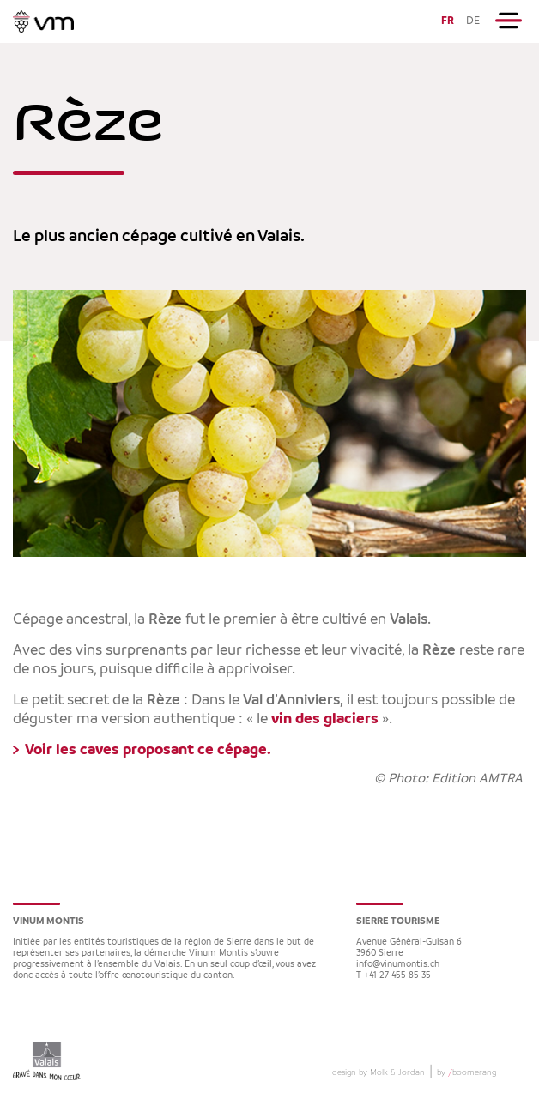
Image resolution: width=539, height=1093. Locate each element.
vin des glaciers (325, 719)
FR (447, 21)
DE (473, 21)
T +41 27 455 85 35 (393, 976)
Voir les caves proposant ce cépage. (148, 750)
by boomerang (466, 1072)
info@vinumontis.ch (397, 964)
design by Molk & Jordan (378, 1072)
